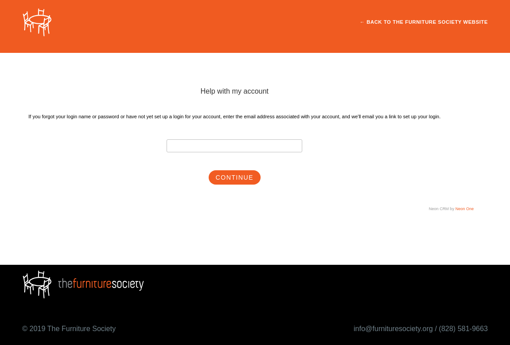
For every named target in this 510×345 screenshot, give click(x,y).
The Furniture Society (81, 328)
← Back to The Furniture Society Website (424, 22)
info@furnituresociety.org (393, 328)
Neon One (464, 209)
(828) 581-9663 (463, 328)
